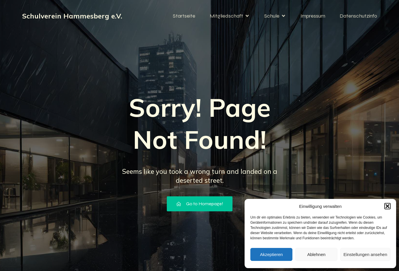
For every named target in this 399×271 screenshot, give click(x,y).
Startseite (184, 16)
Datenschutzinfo (358, 16)
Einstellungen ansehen (365, 254)
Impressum (312, 16)
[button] (387, 206)
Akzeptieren (271, 254)
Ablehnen (316, 254)
